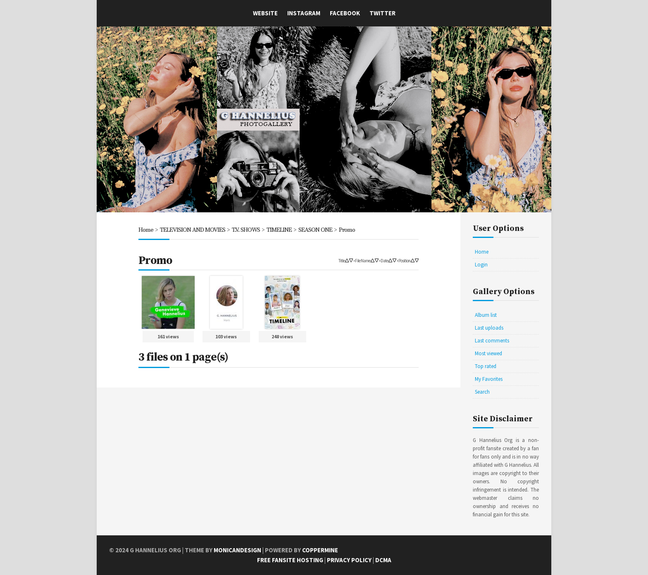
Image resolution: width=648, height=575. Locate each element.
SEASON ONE (315, 230)
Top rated (485, 366)
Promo (347, 230)
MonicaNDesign (237, 550)
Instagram (303, 13)
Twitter (382, 13)
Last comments (492, 340)
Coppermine (320, 550)
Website (265, 13)
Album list (486, 314)
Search (482, 391)
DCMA (383, 560)
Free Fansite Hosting (290, 560)
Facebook (345, 13)
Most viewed (488, 353)
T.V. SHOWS (246, 230)
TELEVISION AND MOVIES (192, 230)
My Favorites (489, 379)
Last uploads (489, 327)
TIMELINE (279, 230)
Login (481, 264)
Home (145, 230)
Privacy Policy (349, 560)
